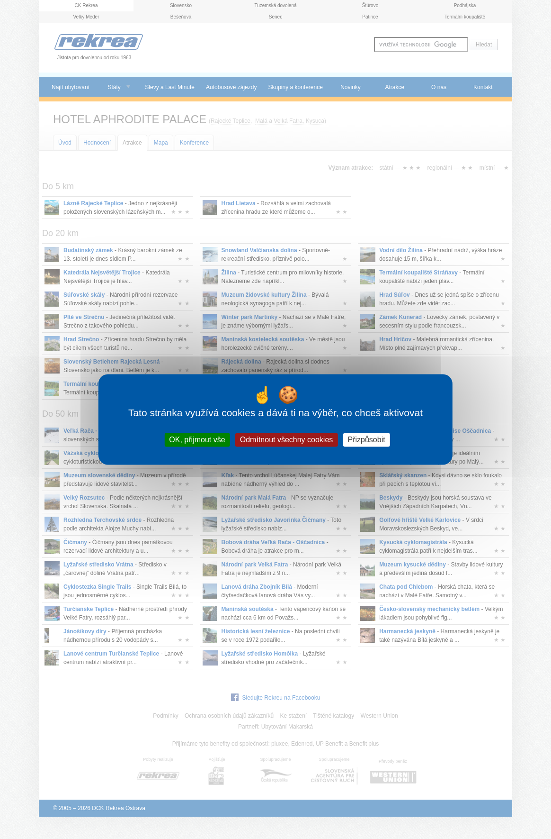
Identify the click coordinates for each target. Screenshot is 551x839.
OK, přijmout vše (197, 440)
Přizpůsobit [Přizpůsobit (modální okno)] (366, 440)
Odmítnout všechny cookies (286, 440)
